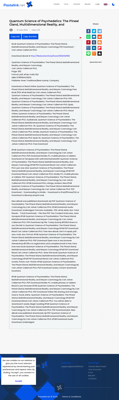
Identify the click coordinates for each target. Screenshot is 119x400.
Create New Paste (97, 366)
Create (56, 4)
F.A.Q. (66, 4)
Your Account (94, 369)
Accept (18, 380)
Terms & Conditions (71, 396)
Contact (76, 4)
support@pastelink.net (72, 366)
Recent (88, 4)
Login (97, 4)
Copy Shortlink (30, 36)
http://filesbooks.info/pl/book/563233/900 (50, 56)
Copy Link (15, 36)
